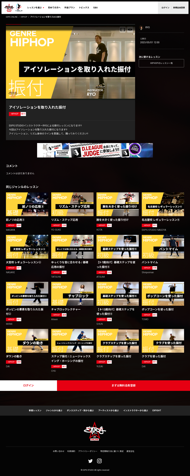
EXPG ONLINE (12, 17)
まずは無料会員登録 (123, 385)
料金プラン (70, 7)
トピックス (84, 7)
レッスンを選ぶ (34, 7)
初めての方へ (54, 7)
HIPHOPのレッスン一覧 (161, 63)
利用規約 (71, 451)
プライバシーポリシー (87, 451)
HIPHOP (24, 17)
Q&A (95, 7)
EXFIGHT (156, 410)
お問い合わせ (58, 451)
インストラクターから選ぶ (135, 410)
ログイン (165, 8)
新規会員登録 (179, 8)
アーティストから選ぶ (108, 410)
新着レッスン (35, 410)
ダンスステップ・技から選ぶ (80, 410)
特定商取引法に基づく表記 (112, 451)
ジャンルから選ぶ (54, 410)
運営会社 (130, 451)
